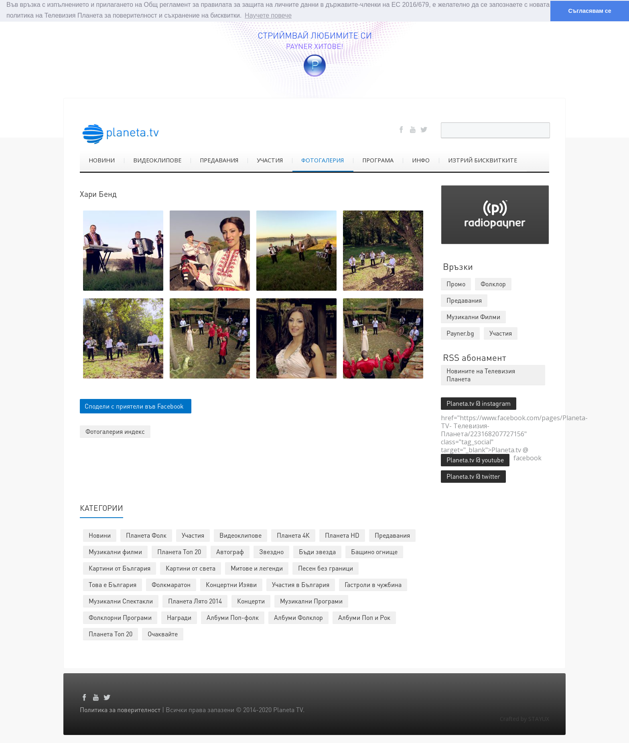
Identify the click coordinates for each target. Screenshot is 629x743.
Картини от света (190, 567)
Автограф (230, 551)
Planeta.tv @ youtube (475, 459)
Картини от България (119, 567)
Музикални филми (115, 551)
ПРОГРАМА (378, 160)
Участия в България (300, 584)
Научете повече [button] (268, 15)
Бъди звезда (317, 551)
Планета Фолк (146, 534)
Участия (193, 534)
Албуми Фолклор (298, 617)
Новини (100, 534)
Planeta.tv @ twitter (473, 476)
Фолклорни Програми (120, 617)
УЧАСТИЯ (270, 160)
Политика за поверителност (120, 709)
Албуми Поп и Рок (364, 617)
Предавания (392, 534)
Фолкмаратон (171, 584)
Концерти (251, 600)
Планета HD (342, 534)
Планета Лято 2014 (195, 600)
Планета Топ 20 (179, 551)
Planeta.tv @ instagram (478, 403)
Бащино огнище (374, 551)
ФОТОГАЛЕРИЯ (322, 160)
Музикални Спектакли (121, 600)
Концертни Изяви (231, 584)
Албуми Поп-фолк (233, 617)
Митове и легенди (257, 567)
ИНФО (421, 160)
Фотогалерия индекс (115, 431)
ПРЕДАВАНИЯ (219, 160)
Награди (179, 617)
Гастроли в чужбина (373, 584)
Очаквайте (163, 633)
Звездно (271, 551)
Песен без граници (325, 567)
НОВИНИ (102, 160)
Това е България (112, 584)
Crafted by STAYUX (524, 718)
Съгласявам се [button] (589, 11)
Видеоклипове (240, 534)
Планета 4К (293, 534)
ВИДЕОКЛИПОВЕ (157, 160)
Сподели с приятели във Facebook (134, 406)
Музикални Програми (311, 600)
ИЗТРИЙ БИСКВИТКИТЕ (482, 160)
